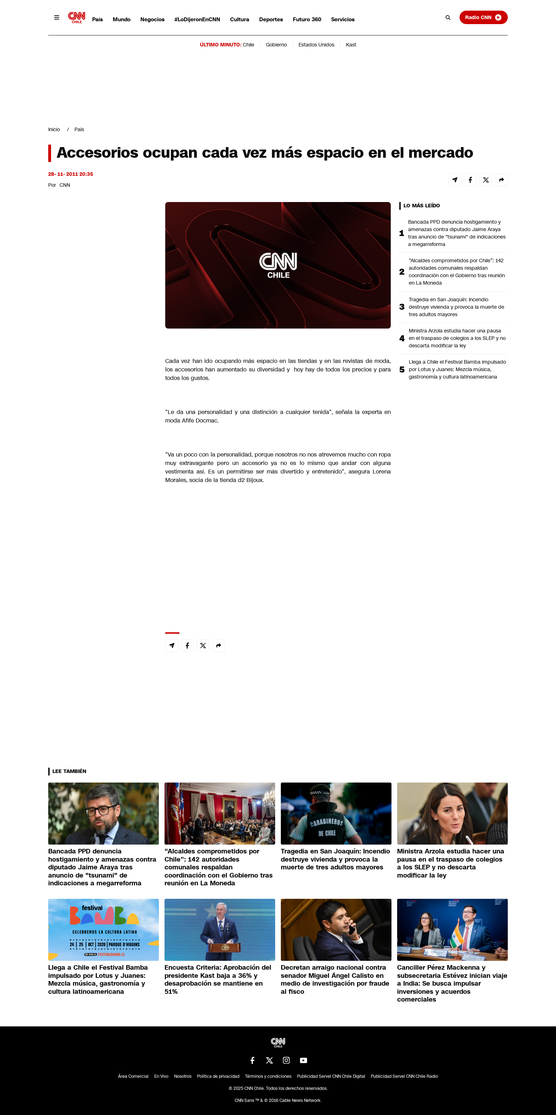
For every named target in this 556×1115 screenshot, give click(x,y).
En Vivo (161, 1076)
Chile (248, 44)
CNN (65, 185)
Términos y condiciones (268, 1076)
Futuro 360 (307, 19)
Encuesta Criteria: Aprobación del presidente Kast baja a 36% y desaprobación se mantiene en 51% (218, 979)
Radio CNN (483, 17)
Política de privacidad (218, 1076)
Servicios (343, 19)
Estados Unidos (316, 44)
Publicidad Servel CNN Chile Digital (331, 1076)
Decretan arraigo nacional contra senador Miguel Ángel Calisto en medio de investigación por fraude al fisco (335, 979)
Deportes (271, 19)
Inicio (54, 129)
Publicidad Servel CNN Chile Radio (404, 1076)
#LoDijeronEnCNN (197, 19)
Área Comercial (133, 1076)
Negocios (152, 19)
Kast (351, 44)
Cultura (239, 19)
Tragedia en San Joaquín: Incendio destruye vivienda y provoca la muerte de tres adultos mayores (456, 307)
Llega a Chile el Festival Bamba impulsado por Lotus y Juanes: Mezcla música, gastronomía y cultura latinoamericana (457, 369)
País (97, 19)
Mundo (121, 19)
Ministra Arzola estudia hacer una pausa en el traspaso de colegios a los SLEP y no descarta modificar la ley (457, 338)
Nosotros (182, 1076)
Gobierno (276, 44)
